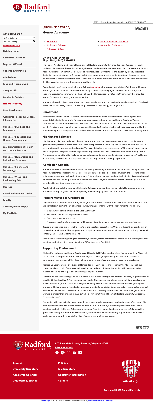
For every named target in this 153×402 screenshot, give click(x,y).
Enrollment (52, 41)
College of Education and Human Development (17, 138)
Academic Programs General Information (19, 118)
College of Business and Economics (16, 128)
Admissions (9, 77)
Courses (7, 186)
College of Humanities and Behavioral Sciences (18, 158)
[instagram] (68, 352)
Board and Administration (17, 193)
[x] (63, 352)
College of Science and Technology (16, 168)
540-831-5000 (64, 347)
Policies (63, 363)
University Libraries (25, 380)
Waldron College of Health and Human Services (18, 148)
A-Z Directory (66, 369)
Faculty (7, 199)
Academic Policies (13, 96)
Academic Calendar (14, 57)
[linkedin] (80, 352)
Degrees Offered (12, 64)
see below (96, 86)
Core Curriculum (12, 110)
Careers (63, 380)
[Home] (31, 8)
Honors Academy (12, 103)
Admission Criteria (55, 48)
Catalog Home (11, 50)
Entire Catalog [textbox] (10, 37)
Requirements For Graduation (114, 41)
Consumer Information (72, 374)
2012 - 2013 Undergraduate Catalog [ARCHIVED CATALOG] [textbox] (120, 22)
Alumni (17, 363)
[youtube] (74, 352)
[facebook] (57, 352)
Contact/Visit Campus (16, 206)
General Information (14, 70)
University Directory (25, 369)
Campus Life (10, 90)
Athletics (129, 381)
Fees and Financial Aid (15, 83)
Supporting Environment (112, 44)
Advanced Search (11, 45)
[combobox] (123, 22)
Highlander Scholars (56, 44)
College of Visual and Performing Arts (15, 178)
